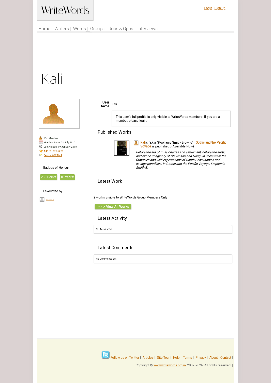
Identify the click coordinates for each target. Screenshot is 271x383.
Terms (187, 358)
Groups (97, 28)
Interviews (147, 28)
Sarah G (50, 199)
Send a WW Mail (53, 155)
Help (176, 358)
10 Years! (67, 177)
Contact (225, 358)
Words (79, 28)
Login (208, 8)
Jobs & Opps (121, 28)
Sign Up (219, 8)
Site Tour (163, 358)
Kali (143, 142)
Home (44, 28)
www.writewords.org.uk (170, 365)
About (213, 358)
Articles (148, 358)
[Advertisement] (135, 53)
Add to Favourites (53, 151)
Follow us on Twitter (124, 358)
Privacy (200, 358)
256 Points (48, 177)
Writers (61, 28)
